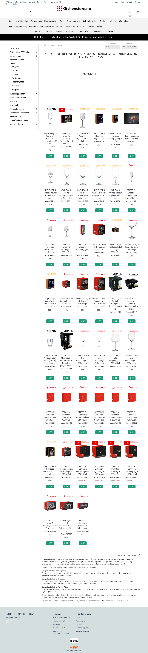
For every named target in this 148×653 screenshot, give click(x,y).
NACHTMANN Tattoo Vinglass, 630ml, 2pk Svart (50, 194)
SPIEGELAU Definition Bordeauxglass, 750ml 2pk (66, 416)
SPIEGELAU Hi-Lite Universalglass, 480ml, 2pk (82, 359)
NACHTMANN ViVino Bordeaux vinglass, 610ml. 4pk (115, 194)
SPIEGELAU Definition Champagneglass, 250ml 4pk (132, 470)
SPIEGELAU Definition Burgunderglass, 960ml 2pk (99, 416)
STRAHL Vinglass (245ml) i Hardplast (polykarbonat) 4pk (115, 303)
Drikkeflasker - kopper (19, 120)
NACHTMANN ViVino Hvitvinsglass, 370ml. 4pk (83, 194)
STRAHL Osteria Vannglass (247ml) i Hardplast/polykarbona (132, 303)
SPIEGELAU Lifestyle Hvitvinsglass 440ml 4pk (50, 248)
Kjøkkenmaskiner (17, 59)
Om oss (115, 2)
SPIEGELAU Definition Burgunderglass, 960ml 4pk (99, 470)
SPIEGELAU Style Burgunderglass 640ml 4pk (66, 301)
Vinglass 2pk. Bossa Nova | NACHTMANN (50, 301)
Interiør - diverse (17, 124)
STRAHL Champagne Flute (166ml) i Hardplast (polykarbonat (66, 360)
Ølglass (15, 74)
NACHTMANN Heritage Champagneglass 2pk (115, 137)
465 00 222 (57, 631)
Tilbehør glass (18, 82)
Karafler (15, 70)
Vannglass (16, 85)
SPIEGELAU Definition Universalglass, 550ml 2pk (82, 416)
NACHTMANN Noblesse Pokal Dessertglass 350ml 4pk (115, 248)
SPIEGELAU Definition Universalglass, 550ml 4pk (115, 470)
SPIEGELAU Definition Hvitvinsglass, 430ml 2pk (131, 416)
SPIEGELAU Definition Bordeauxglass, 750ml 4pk (82, 470)
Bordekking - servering (19, 113)
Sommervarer (16, 56)
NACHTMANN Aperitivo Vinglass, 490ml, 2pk (83, 137)
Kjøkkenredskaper (17, 116)
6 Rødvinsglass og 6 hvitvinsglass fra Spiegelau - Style (66, 525)
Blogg (122, 2)
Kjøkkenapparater (17, 94)
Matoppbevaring (17, 109)
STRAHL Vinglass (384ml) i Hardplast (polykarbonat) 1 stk (50, 138)
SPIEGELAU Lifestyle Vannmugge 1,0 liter (82, 248)
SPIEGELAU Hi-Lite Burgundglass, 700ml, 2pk (115, 359)
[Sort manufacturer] (112, 47)
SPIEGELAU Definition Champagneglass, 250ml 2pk (115, 416)
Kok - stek (14, 105)
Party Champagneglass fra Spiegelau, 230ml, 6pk (66, 470)
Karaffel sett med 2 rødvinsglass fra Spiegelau (50, 524)
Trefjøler (13, 101)
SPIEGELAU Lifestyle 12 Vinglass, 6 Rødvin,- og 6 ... (83, 524)
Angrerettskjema (82, 631)
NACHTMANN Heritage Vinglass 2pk (99, 136)
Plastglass (16, 78)
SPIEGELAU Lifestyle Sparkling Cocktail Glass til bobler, (66, 138)
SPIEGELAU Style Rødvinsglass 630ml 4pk (99, 247)
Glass (12, 63)
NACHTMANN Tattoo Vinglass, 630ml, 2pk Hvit (132, 136)
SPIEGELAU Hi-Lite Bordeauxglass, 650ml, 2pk (131, 359)
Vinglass (15, 89)
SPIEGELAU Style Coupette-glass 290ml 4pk (132, 247)
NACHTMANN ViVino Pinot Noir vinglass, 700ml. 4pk (99, 194)
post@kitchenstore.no (61, 634)
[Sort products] (129, 47)
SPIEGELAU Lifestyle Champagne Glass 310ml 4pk (132, 194)
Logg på (129, 2)
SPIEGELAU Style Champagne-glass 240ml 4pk (99, 301)
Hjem (46, 45)
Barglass (15, 67)
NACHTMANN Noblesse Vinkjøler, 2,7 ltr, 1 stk (50, 470)
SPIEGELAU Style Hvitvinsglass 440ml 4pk (83, 301)
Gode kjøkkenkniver (18, 97)
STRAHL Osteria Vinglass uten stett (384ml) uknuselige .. (50, 359)
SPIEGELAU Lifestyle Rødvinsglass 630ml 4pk (66, 248)
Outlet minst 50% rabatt (20, 52)
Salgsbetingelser (82, 628)
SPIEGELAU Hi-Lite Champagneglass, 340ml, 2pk (99, 359)
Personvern (80, 621)
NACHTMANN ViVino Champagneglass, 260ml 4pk (66, 194)
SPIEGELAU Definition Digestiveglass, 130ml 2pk (50, 416)
